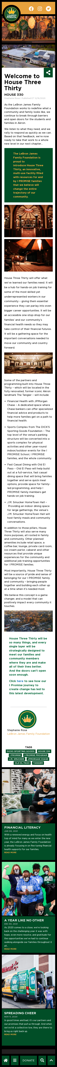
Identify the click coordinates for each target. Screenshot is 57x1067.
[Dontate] (28, 1060)
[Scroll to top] (51, 1060)
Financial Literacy (22, 827)
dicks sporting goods (21, 751)
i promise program (35, 755)
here (20, 681)
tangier (38, 763)
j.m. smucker (16, 759)
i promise (15, 755)
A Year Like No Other (24, 920)
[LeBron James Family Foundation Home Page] (6, 1060)
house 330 (44, 751)
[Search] (42, 1060)
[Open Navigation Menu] (14, 1060)
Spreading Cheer (20, 1013)
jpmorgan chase (38, 759)
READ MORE (10, 852)
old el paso (22, 763)
